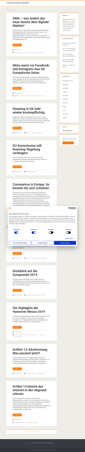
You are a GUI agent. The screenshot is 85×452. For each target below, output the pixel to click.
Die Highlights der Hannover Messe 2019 (29, 310)
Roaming (39, 132)
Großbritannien (41, 258)
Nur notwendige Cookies (20, 242)
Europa (27, 52)
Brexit (28, 132)
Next (37, 431)
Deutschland (30, 295)
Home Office (65, 95)
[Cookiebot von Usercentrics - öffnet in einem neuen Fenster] (69, 208)
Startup (35, 422)
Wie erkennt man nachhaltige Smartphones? (69, 44)
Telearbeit (65, 117)
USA (44, 95)
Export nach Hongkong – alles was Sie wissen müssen (69, 55)
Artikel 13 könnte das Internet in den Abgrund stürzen (29, 390)
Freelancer (65, 91)
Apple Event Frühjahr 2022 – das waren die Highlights (69, 60)
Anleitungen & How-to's (68, 80)
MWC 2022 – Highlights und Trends (69, 66)
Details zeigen (69, 238)
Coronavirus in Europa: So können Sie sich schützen (31, 186)
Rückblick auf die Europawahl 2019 (25, 273)
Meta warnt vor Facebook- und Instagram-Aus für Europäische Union (31, 69)
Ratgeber (65, 106)
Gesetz (32, 52)
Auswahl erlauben (42, 242)
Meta (40, 95)
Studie (64, 110)
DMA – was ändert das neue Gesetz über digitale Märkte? (31, 22)
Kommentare (18, 419)
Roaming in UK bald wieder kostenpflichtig (29, 110)
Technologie (39, 52)
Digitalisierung (19, 52)
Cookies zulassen (65, 242)
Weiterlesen (18, 45)
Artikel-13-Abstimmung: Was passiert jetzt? (30, 351)
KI (38, 334)
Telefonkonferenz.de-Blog (17, 3)
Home (8, 10)
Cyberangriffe (66, 84)
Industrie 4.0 (33, 334)
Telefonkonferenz (71, 21)
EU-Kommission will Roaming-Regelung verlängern (27, 149)
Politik (43, 295)
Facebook (23, 95)
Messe (42, 334)
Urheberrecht (41, 373)
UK (43, 132)
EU (25, 422)
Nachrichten (18, 49)
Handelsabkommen (32, 95)
